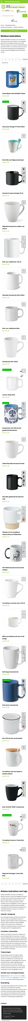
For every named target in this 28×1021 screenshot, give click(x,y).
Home (2, 25)
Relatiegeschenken (10, 25)
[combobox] (12, 15)
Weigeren (13, 1016)
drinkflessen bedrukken (7, 977)
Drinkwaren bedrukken (6, 27)
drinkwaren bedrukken (14, 976)
